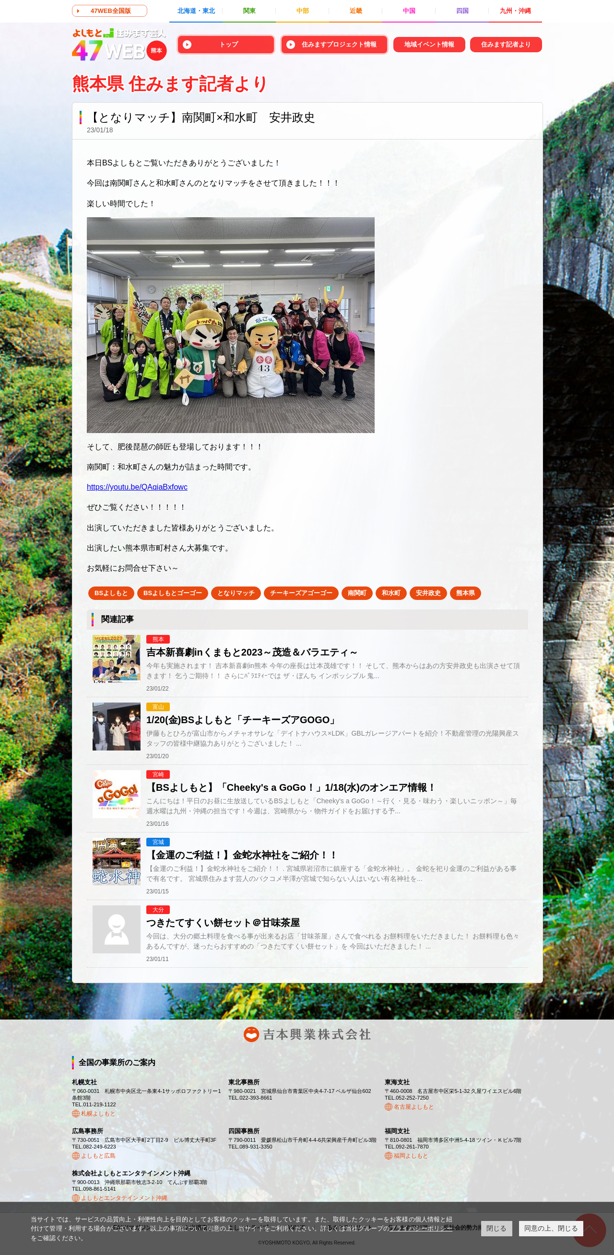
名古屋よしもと (414, 1106)
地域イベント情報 (429, 44)
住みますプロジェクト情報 (339, 44)
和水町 (391, 593)
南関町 (357, 593)
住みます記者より (506, 44)
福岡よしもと (411, 1155)
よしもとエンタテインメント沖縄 (124, 1198)
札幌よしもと (98, 1113)
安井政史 (428, 593)
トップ (228, 44)
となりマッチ (236, 593)
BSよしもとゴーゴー (172, 593)
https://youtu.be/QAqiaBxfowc (137, 487)
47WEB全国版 (111, 10)
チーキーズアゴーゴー (301, 593)
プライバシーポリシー (421, 1228)
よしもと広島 (98, 1155)
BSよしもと (111, 593)
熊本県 (465, 593)
